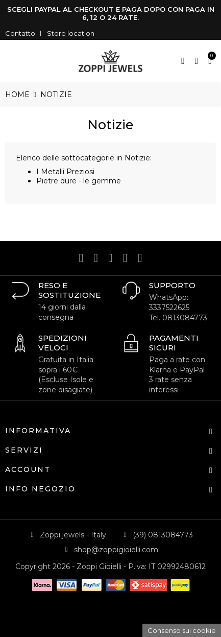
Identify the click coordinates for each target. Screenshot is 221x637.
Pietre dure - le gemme (78, 180)
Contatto (20, 33)
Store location (70, 33)
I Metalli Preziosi (65, 171)
